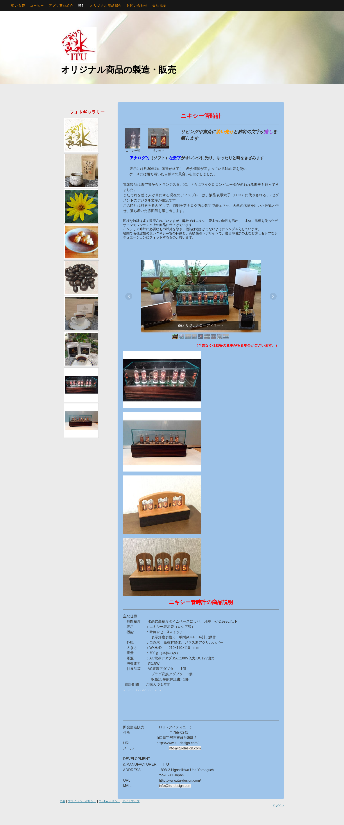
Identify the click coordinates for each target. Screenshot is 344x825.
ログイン (278, 805)
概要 (62, 801)
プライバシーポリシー (82, 801)
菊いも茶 (18, 5)
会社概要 (159, 5)
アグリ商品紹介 (61, 5)
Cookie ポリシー (109, 801)
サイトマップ (131, 801)
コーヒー (37, 5)
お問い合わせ (137, 5)
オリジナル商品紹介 (106, 5)
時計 (81, 5)
